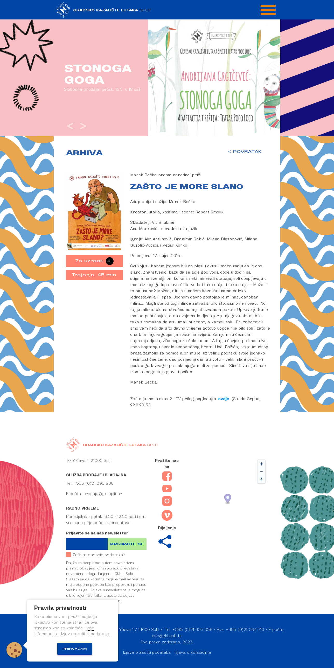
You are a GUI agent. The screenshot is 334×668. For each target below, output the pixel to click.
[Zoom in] (261, 464)
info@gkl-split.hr (167, 636)
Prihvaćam (74, 649)
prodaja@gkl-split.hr (103, 493)
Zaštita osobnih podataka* (95, 554)
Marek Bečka (182, 201)
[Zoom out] (261, 472)
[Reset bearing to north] (261, 479)
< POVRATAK (245, 151)
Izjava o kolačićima (193, 652)
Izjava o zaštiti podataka (147, 652)
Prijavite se (127, 544)
